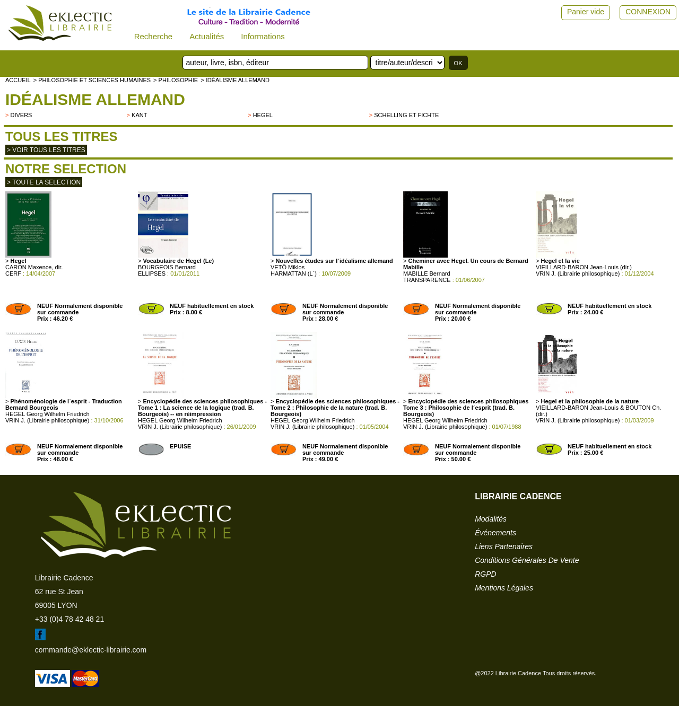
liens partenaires (504, 546)
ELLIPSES (152, 273)
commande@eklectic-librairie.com (90, 650)
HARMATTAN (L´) (294, 273)
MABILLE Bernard (426, 273)
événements (495, 532)
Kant (139, 115)
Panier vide (585, 11)
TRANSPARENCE (427, 280)
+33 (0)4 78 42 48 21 (69, 619)
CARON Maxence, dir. (34, 267)
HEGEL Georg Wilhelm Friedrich (47, 414)
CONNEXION (648, 11)
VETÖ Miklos (287, 267)
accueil (18, 80)
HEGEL (263, 115)
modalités (491, 519)
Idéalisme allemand (95, 99)
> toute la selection (44, 182)
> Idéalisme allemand (235, 80)
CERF (13, 273)
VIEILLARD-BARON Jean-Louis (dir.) (584, 267)
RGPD (485, 574)
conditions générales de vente (527, 560)
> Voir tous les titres (46, 150)
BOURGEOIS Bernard (167, 267)
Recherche (153, 36)
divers (21, 115)
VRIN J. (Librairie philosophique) (578, 273)
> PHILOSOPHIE (175, 80)
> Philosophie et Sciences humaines (92, 80)
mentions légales (504, 588)
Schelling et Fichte (406, 115)
